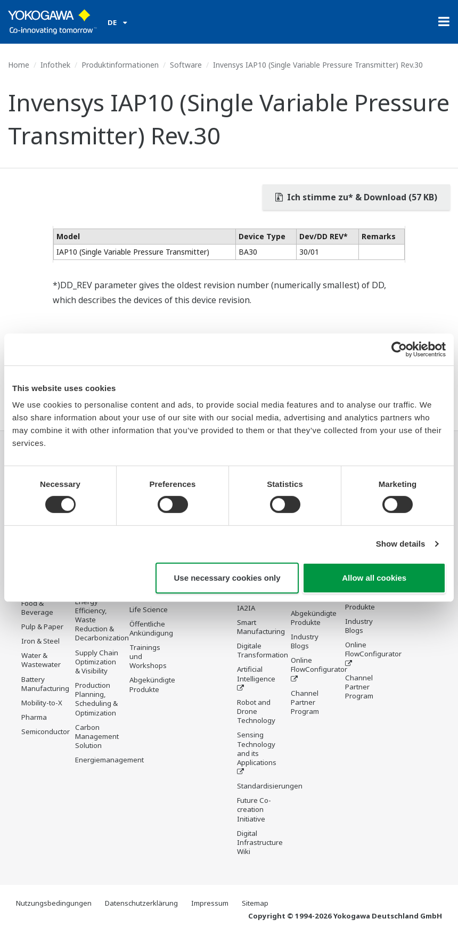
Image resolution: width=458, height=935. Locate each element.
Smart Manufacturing (261, 626)
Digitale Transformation (262, 650)
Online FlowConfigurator (319, 664)
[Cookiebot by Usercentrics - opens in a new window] (399, 349)
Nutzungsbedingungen (54, 903)
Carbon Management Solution (97, 736)
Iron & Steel (40, 641)
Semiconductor (45, 731)
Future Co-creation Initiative (254, 809)
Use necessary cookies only (227, 577)
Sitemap (255, 903)
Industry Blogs (304, 641)
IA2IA (246, 608)
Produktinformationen (120, 65)
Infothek (55, 65)
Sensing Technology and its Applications (256, 748)
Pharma (34, 717)
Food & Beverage (37, 607)
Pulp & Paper (42, 626)
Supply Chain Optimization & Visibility (96, 662)
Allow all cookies (374, 577)
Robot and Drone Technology (256, 711)
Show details (401, 543)
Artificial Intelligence (256, 673)
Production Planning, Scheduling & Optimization (96, 698)
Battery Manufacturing (45, 683)
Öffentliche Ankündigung (151, 628)
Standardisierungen (269, 786)
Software (186, 65)
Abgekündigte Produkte (152, 684)
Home (18, 65)
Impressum (209, 903)
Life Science (148, 609)
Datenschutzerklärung (141, 903)
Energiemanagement (109, 760)
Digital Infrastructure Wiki (260, 842)
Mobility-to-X (41, 703)
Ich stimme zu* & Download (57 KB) (356, 197)
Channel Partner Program (305, 702)
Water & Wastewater (41, 660)
